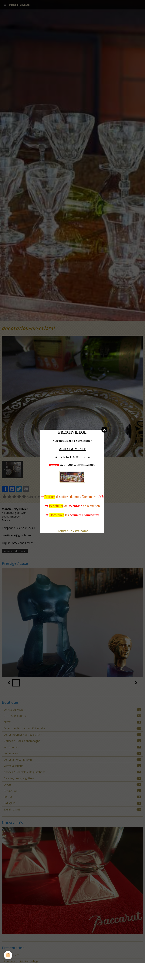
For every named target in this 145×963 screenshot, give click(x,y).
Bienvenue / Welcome (72, 531)
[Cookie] (8, 955)
